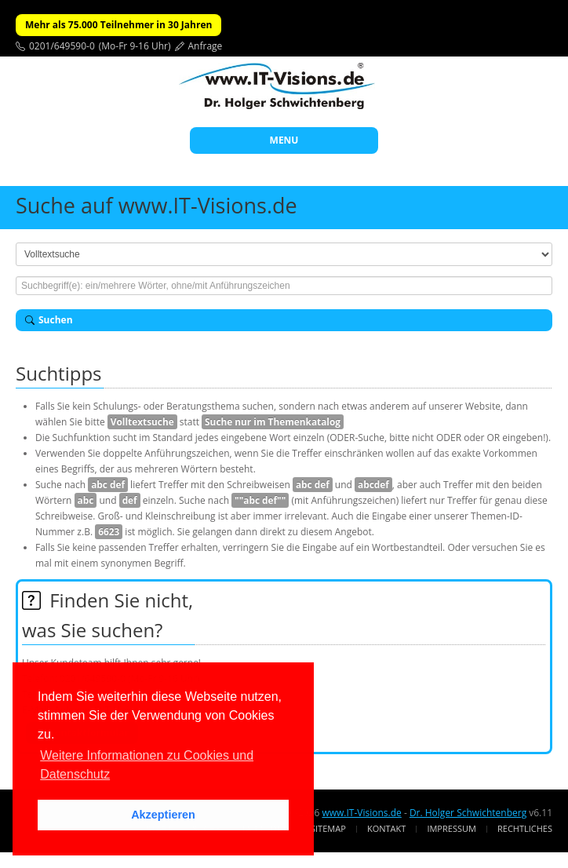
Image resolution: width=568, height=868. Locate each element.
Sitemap (328, 828)
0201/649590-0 (62, 46)
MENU (284, 140)
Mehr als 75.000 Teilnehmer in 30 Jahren (118, 24)
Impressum (451, 828)
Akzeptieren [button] (163, 814)
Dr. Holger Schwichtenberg (468, 812)
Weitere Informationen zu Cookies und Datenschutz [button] (146, 765)
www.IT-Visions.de (361, 812)
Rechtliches (524, 828)
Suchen (49, 319)
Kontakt (386, 828)
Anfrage (205, 46)
